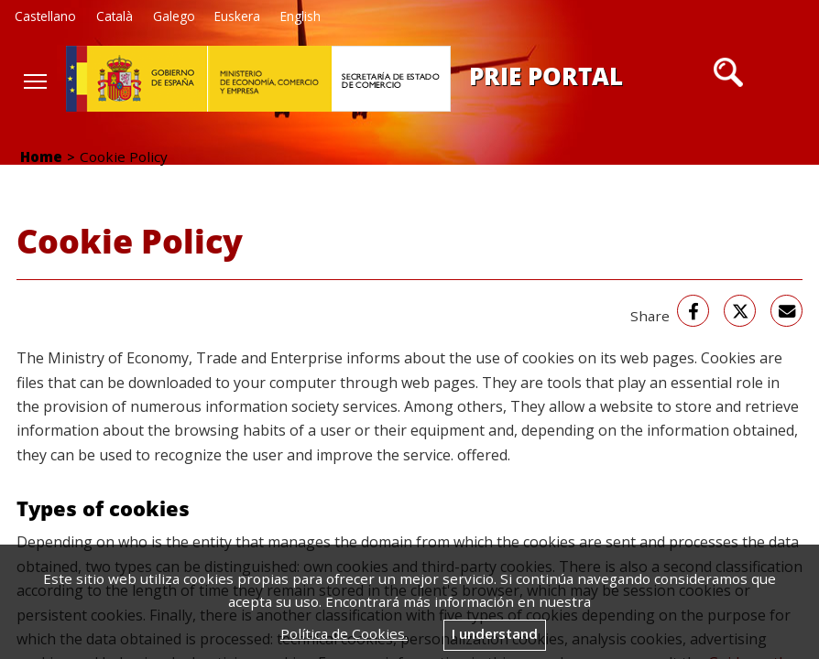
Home (41, 156)
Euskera (237, 16)
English (300, 16)
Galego (174, 16)
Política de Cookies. (344, 633)
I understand (495, 633)
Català (114, 16)
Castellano (45, 16)
